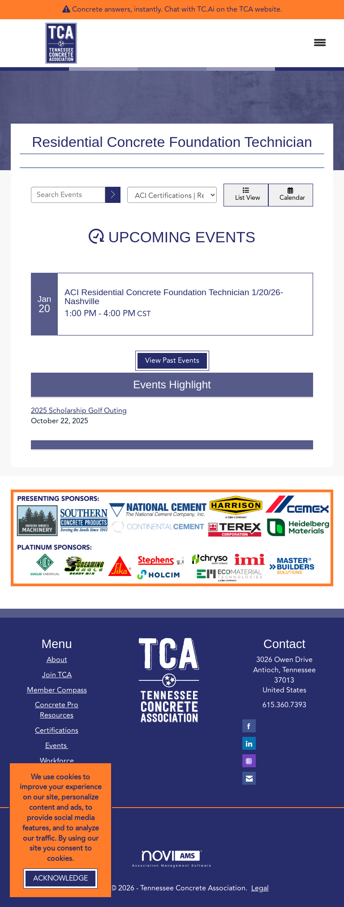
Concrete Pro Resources (56, 710)
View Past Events (172, 360)
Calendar (290, 195)
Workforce (57, 761)
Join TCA (57, 675)
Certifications (56, 730)
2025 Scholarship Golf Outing (79, 410)
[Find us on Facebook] (249, 725)
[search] (112, 195)
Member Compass (57, 690)
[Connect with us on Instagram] (249, 760)
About (57, 659)
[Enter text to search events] (68, 195)
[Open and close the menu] (225, 43)
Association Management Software (172, 859)
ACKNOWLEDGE (60, 878)
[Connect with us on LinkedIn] (249, 743)
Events (57, 745)
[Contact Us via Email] (249, 778)
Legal (260, 888)
